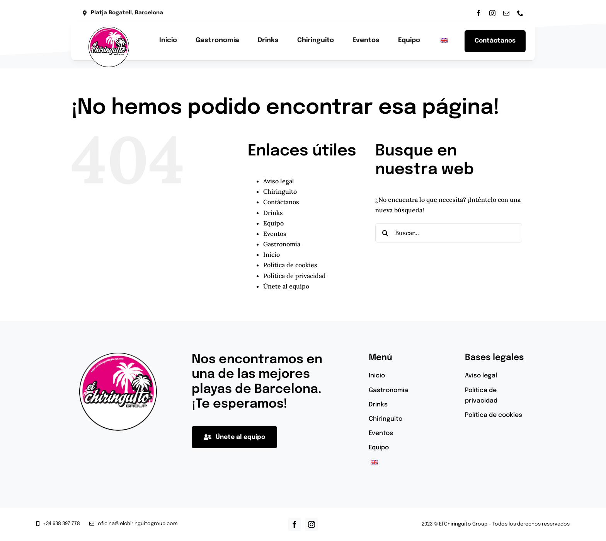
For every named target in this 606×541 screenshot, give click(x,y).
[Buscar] (385, 232)
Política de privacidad (294, 276)
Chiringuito (280, 191)
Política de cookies (290, 265)
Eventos (274, 233)
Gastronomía (281, 244)
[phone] (520, 13)
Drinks (273, 213)
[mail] (506, 13)
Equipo (273, 223)
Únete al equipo (286, 286)
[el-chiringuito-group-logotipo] (109, 30)
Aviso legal (278, 181)
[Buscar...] (448, 232)
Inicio (271, 254)
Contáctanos (281, 202)
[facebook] (478, 13)
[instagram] (492, 13)
